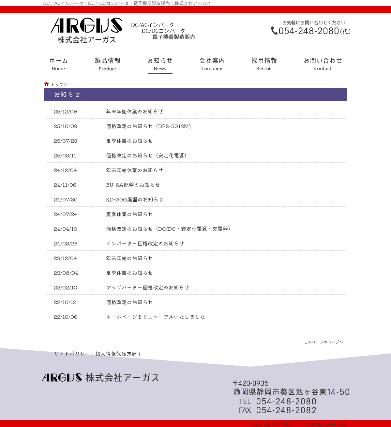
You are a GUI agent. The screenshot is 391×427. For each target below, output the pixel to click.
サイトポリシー (72, 353)
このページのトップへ (323, 342)
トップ (57, 84)
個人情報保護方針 (116, 353)
